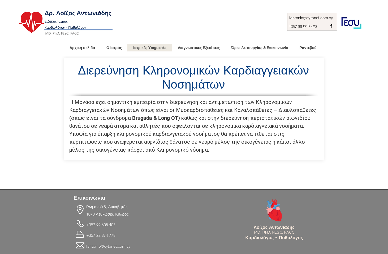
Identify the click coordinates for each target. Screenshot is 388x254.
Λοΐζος (261, 227)
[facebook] (331, 26)
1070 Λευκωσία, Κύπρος (107, 214)
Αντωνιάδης (282, 227)
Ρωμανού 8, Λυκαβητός (106, 206)
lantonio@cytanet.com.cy (311, 18)
